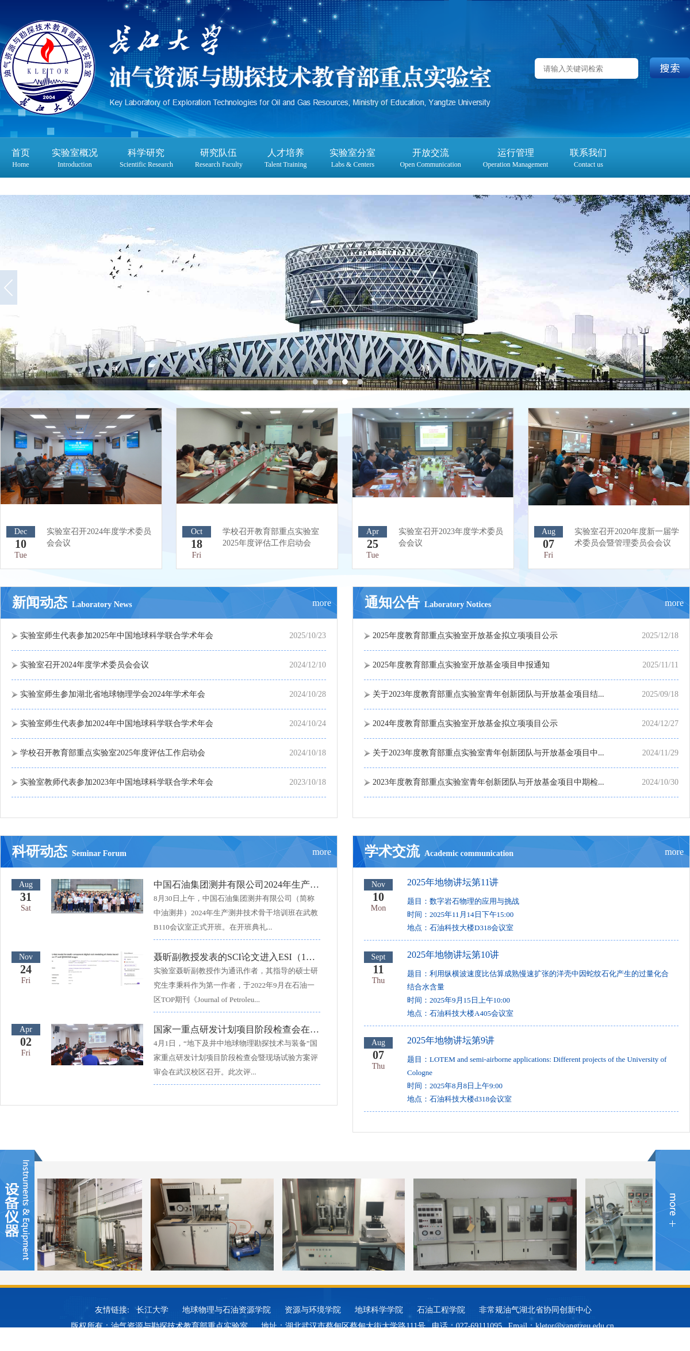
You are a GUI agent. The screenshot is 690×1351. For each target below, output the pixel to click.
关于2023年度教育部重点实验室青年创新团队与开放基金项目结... (488, 694)
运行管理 (515, 153)
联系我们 (588, 153)
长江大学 (152, 1310)
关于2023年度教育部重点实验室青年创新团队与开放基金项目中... (488, 753)
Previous (8, 287)
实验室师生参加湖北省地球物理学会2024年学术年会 (112, 694)
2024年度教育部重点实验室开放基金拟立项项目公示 (465, 723)
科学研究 (146, 153)
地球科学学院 (379, 1310)
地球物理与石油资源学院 (226, 1310)
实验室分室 (352, 153)
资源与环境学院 (313, 1310)
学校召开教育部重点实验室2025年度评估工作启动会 (112, 753)
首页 (21, 153)
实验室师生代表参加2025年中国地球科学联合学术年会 (116, 635)
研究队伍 (218, 153)
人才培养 (285, 153)
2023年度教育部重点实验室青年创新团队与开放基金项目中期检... (488, 782)
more (321, 603)
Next (681, 287)
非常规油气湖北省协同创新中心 (535, 1310)
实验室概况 (75, 153)
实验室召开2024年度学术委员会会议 (84, 665)
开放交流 (430, 153)
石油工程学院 (441, 1310)
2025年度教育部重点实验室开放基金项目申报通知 (461, 665)
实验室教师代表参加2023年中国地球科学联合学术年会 (116, 782)
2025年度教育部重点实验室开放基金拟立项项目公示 (465, 635)
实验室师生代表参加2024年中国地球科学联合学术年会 (116, 723)
